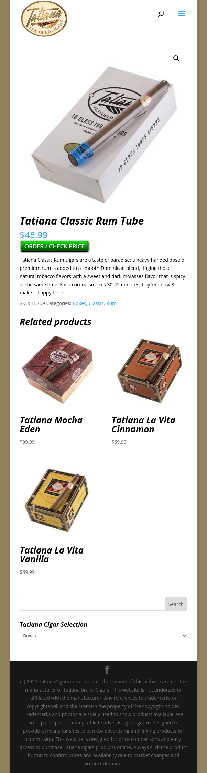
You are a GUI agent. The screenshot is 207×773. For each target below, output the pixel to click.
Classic (96, 303)
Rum (111, 303)
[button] (176, 58)
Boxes (79, 303)
